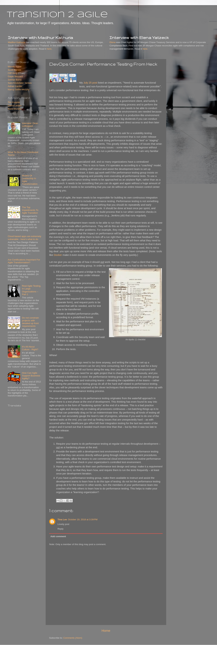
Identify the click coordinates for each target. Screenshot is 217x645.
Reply (61, 529)
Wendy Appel (14, 66)
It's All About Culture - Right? (30, 348)
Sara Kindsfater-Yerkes (20, 83)
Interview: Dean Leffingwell (30, 124)
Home (106, 630)
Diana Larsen (15, 105)
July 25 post (90, 82)
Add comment (58, 536)
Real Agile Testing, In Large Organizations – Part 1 (31, 290)
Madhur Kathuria (16, 42)
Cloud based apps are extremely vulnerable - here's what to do (24, 237)
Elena (113, 42)
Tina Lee (62, 519)
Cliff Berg (12, 73)
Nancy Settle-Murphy (18, 89)
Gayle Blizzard (15, 76)
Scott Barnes (14, 70)
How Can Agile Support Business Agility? (31, 376)
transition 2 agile (57, 15)
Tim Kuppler (14, 102)
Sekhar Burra (15, 79)
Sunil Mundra (15, 109)
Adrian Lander (15, 86)
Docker (58, 255)
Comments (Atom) (72, 638)
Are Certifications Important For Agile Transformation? (24, 261)
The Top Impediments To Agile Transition (30, 210)
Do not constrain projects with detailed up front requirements (30, 321)
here (49, 49)
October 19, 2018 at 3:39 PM (82, 519)
